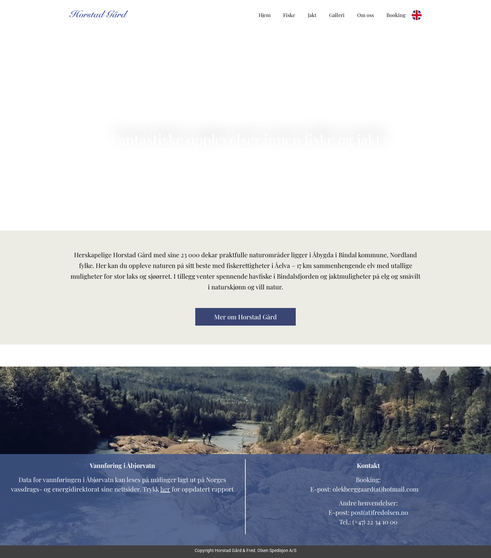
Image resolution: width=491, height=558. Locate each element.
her (165, 489)
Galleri (337, 15)
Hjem (265, 15)
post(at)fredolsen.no (379, 512)
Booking (395, 15)
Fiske (289, 15)
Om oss (365, 15)
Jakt (312, 15)
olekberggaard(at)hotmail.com (376, 489)
